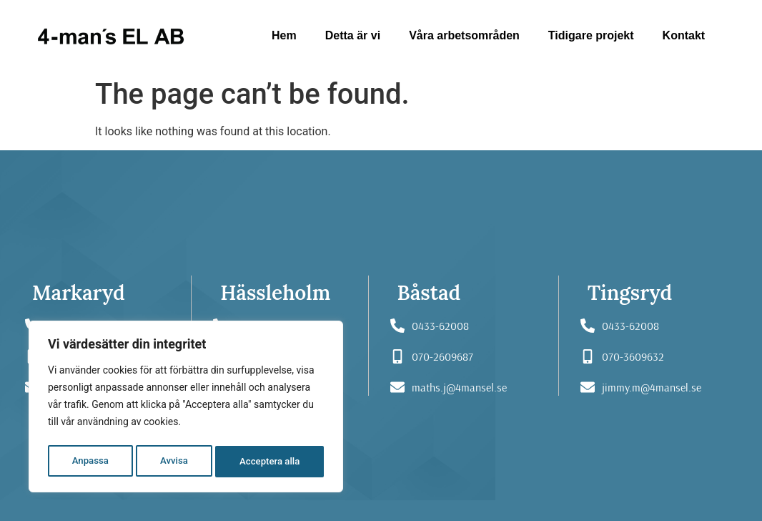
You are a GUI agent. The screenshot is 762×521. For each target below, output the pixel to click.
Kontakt (684, 35)
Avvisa (173, 461)
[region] (186, 408)
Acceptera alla (270, 461)
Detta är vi (352, 35)
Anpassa (89, 461)
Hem (284, 35)
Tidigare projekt (591, 35)
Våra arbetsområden (464, 35)
